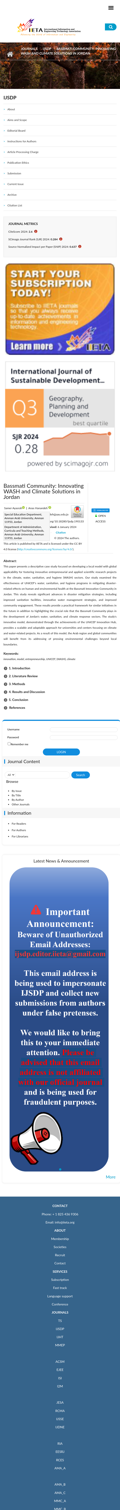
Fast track (60, 1288)
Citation (61, 532)
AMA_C (60, 1493)
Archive (12, 194)
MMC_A (60, 1501)
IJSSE (60, 1419)
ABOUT (60, 1230)
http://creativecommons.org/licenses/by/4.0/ (45, 549)
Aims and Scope (17, 120)
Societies (60, 1247)
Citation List (14, 205)
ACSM (59, 1362)
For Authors (19, 830)
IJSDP (47, 49)
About (11, 109)
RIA (60, 1443)
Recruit (60, 1255)
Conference (60, 1304)
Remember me (19, 744)
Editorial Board (16, 130)
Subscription (60, 1280)
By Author (18, 799)
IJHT (60, 1337)
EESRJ (60, 1452)
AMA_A (60, 1468)
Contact (60, 1263)
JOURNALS (60, 1312)
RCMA (60, 1411)
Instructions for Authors (21, 141)
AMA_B (59, 1484)
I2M (60, 1386)
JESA (60, 1402)
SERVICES (60, 1271)
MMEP (60, 1345)
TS (60, 1321)
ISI (60, 1378)
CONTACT (60, 1206)
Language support (60, 1296)
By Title (16, 795)
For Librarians (20, 836)
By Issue (17, 791)
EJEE (60, 1370)
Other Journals (20, 804)
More (111, 1176)
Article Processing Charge (22, 152)
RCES (60, 1460)
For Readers (19, 823)
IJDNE (59, 1427)
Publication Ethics (18, 162)
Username (13, 729)
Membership (60, 1239)
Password (13, 737)
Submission (14, 173)
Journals (29, 49)
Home (9, 54)
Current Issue (15, 184)
